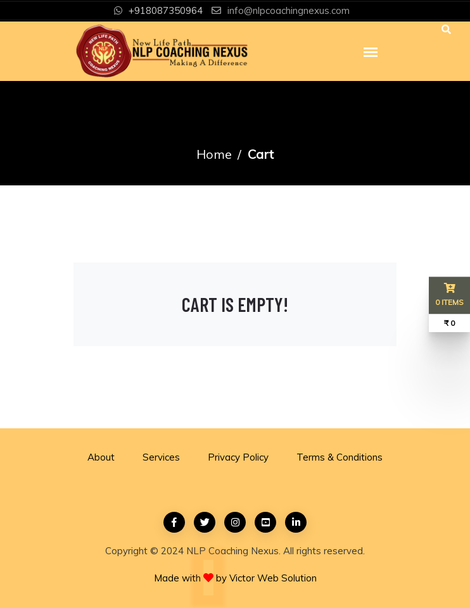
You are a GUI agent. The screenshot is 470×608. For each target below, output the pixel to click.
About (101, 457)
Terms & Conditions (339, 457)
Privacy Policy (238, 457)
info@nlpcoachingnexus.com (288, 10)
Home (214, 154)
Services (161, 457)
